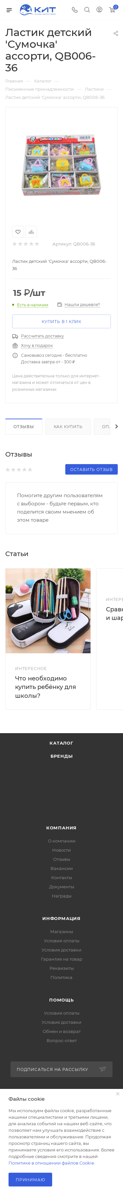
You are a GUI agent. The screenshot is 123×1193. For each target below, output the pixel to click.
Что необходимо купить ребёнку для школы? (45, 687)
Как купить (68, 426)
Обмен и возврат (62, 1031)
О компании (61, 840)
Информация (61, 918)
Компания (61, 827)
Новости (61, 850)
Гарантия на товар (61, 959)
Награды (62, 895)
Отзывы (23, 426)
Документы (61, 886)
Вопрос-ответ (62, 1040)
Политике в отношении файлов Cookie (51, 1163)
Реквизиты (62, 968)
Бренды (62, 756)
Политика (61, 977)
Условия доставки (61, 949)
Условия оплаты (61, 940)
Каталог (61, 743)
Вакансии (62, 868)
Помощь (61, 1000)
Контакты (61, 877)
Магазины (61, 931)
